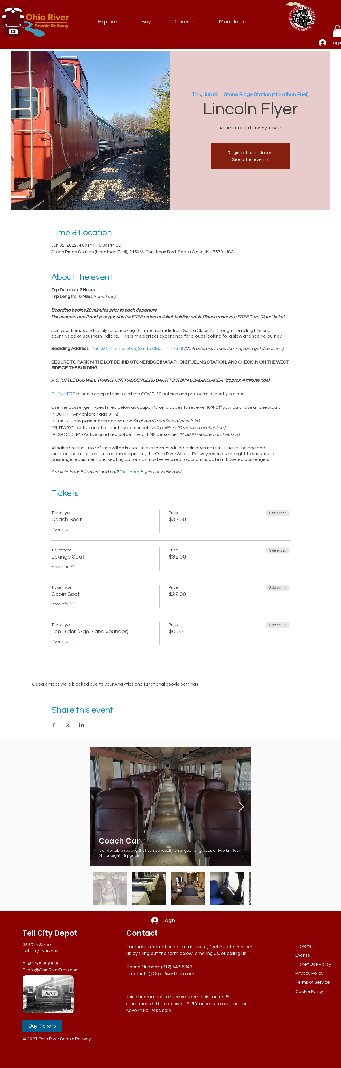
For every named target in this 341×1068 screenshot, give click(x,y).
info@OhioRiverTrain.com (53, 970)
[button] (231, 22)
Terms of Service (312, 982)
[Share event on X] (68, 725)
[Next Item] (241, 806)
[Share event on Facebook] (54, 725)
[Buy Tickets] (42, 1026)
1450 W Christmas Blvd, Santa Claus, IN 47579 (136, 348)
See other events (250, 159)
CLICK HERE (63, 394)
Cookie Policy (309, 991)
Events (302, 955)
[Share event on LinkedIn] (81, 725)
